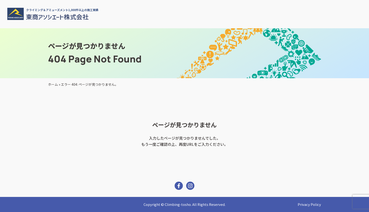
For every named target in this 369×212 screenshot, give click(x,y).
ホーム (53, 84)
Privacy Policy (309, 204)
